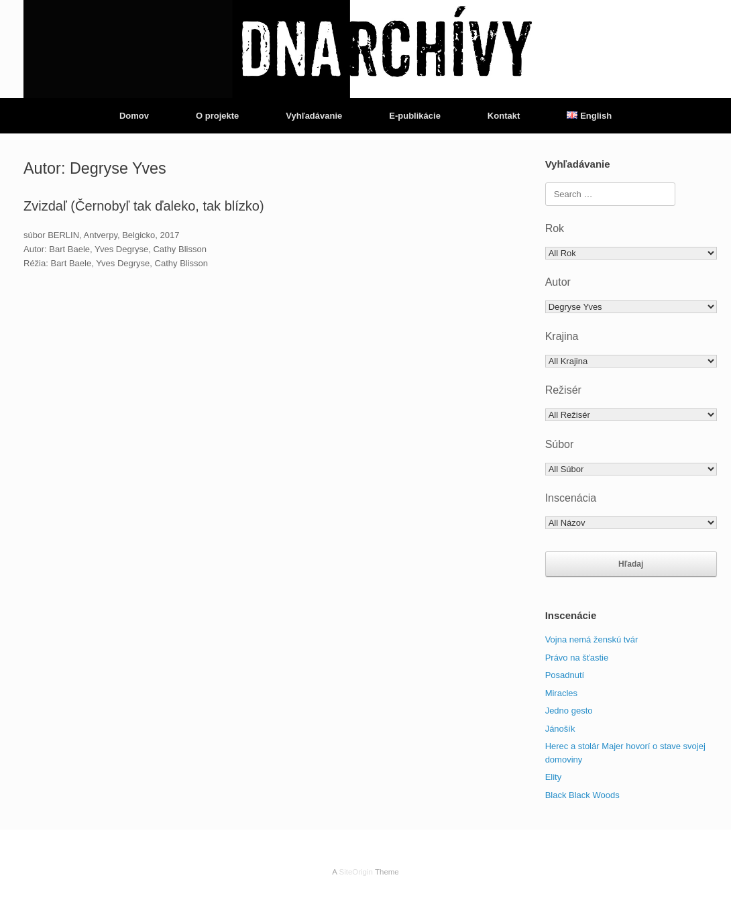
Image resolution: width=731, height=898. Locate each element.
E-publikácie (415, 116)
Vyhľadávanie (314, 116)
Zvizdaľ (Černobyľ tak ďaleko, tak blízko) (143, 206)
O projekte (217, 116)
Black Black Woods (582, 795)
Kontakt (504, 116)
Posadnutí (565, 675)
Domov (134, 116)
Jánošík (560, 729)
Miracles (561, 693)
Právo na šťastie (576, 658)
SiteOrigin (356, 872)
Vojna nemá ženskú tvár (591, 639)
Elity (553, 777)
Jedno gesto (569, 711)
